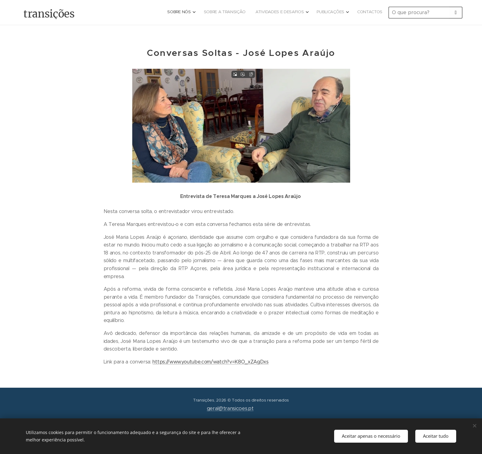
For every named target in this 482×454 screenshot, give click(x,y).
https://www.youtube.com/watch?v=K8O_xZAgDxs (210, 362)
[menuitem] (337, 12)
